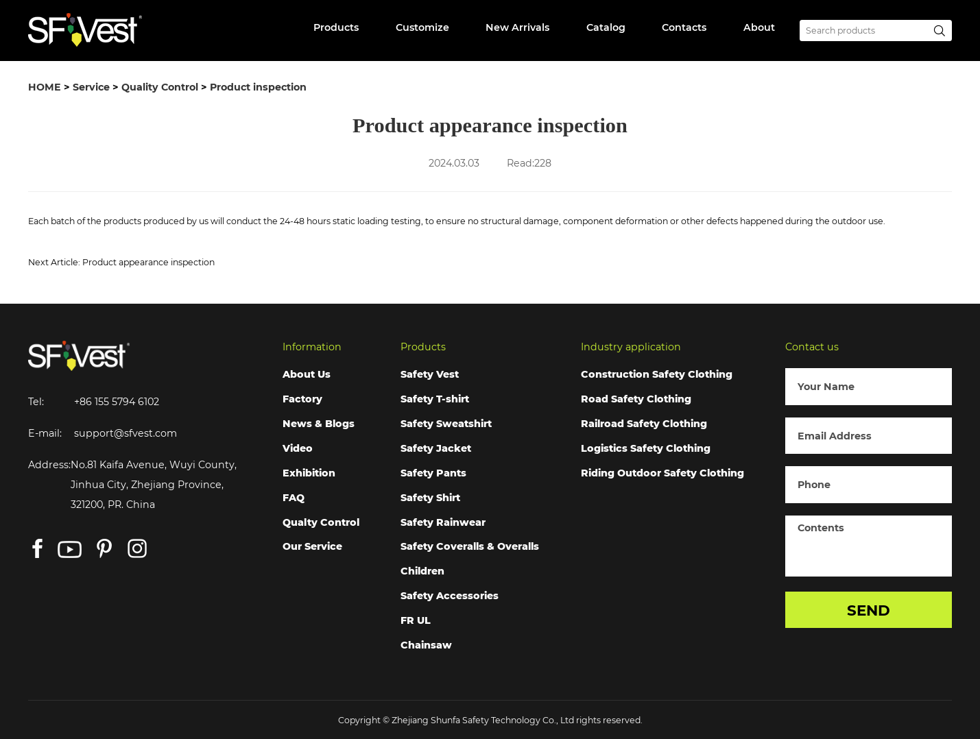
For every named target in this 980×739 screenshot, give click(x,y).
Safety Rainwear (443, 522)
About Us (307, 374)
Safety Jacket (436, 448)
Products (336, 27)
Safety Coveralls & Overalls (470, 546)
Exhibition (309, 473)
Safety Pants (433, 473)
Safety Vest (430, 374)
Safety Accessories (450, 596)
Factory (302, 399)
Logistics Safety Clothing (645, 448)
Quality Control (159, 87)
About (759, 27)
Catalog (605, 27)
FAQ (293, 498)
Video (298, 448)
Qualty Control (321, 522)
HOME (44, 87)
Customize (422, 27)
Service (91, 87)
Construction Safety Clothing (656, 374)
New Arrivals (517, 27)
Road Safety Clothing (636, 399)
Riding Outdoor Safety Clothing (662, 473)
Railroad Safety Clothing (644, 423)
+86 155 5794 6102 (116, 402)
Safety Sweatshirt (446, 423)
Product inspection (258, 87)
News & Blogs (319, 423)
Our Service (312, 546)
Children (422, 571)
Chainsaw (426, 645)
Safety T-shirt (435, 399)
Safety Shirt (430, 498)
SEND (868, 610)
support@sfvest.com (125, 433)
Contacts (684, 27)
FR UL (416, 620)
